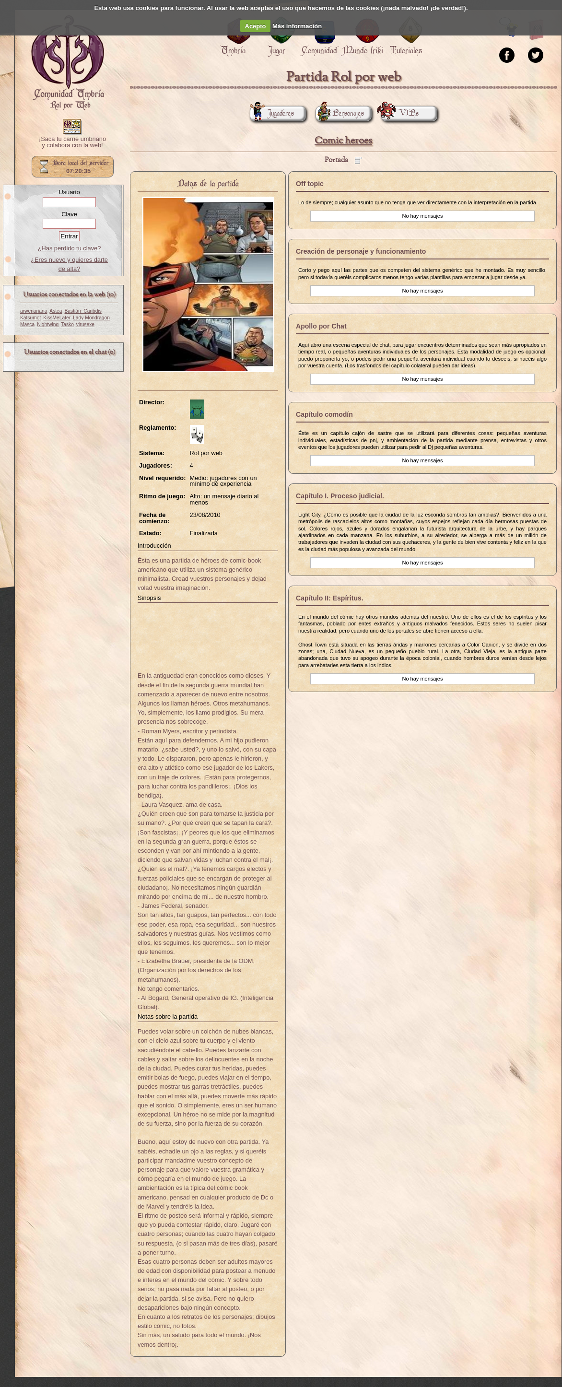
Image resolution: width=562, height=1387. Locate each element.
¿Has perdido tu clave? (69, 248)
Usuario (69, 192)
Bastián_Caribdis (83, 311)
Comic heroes (343, 141)
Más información (297, 26)
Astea (55, 311)
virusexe (85, 324)
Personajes (340, 113)
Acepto (255, 26)
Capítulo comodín (324, 414)
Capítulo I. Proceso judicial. (340, 496)
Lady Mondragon (91, 317)
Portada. (67, 63)
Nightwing (48, 324)
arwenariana (33, 311)
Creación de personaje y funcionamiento (361, 251)
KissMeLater (56, 317)
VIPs (400, 113)
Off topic (310, 184)
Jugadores (272, 113)
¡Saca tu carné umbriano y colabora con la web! (72, 142)
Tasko (67, 324)
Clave (69, 214)
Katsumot (30, 317)
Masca (27, 324)
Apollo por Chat (321, 326)
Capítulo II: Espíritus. (329, 598)
